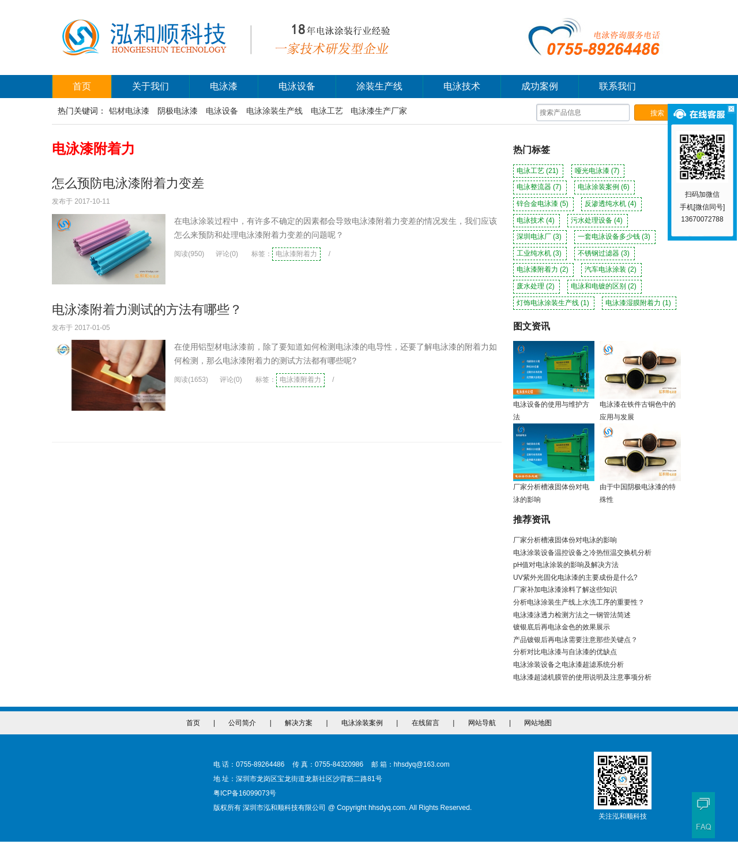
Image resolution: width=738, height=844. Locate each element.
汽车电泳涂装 (611, 269)
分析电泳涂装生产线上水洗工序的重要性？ (579, 602)
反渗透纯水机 (611, 204)
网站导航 (482, 723)
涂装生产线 (379, 86)
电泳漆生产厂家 (379, 110)
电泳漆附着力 (296, 254)
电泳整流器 (540, 187)
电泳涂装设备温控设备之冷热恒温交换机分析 (582, 553)
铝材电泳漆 (129, 110)
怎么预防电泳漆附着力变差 (128, 183)
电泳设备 (296, 86)
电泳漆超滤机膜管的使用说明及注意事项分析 (582, 677)
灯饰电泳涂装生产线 (554, 303)
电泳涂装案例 (604, 187)
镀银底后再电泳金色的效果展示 (561, 627)
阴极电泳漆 (177, 110)
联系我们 (617, 86)
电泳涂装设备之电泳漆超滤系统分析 (568, 665)
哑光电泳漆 (598, 171)
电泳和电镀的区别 (604, 286)
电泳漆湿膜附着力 (639, 303)
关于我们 (150, 86)
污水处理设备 (597, 220)
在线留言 (425, 723)
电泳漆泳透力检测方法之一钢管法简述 (572, 615)
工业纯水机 (540, 253)
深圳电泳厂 (540, 236)
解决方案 (298, 723)
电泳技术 (461, 86)
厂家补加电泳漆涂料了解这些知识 (565, 590)
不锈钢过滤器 (604, 253)
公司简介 (242, 723)
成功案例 (539, 86)
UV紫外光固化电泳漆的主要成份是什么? (575, 577)
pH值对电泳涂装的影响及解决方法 (566, 565)
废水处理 (536, 286)
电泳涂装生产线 (274, 110)
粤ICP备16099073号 (244, 793)
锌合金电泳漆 (543, 204)
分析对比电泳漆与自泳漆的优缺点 (565, 652)
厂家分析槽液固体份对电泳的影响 (565, 540)
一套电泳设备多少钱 (615, 236)
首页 (82, 86)
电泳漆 (224, 86)
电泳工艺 (327, 110)
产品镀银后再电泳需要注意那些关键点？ (575, 640)
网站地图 (538, 723)
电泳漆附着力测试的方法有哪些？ (147, 309)
